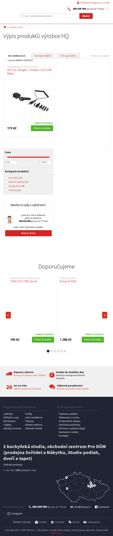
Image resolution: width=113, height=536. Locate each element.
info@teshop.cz (80, 506)
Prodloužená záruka (69, 421)
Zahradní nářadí (33, 428)
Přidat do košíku (42, 128)
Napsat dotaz (28, 232)
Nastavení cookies (69, 432)
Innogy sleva (16, 186)
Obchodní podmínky (69, 424)
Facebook (102, 506)
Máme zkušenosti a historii (27, 388)
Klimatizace (9, 421)
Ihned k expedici (18, 181)
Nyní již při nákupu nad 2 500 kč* (30, 375)
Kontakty (63, 435)
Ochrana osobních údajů (72, 428)
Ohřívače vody (11, 417)
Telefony (14, 190)
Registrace (97, 2)
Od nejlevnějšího (42, 55)
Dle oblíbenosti (16, 55)
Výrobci (13, 27)
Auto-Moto (15, 177)
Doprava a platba (68, 413)
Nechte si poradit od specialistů (73, 388)
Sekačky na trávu (12, 428)
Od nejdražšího (68, 55)
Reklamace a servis (69, 417)
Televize (29, 421)
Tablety (7, 424)
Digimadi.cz (56, 533)
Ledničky (8, 413)
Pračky (28, 413)
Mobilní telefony (33, 424)
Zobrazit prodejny (12, 464)
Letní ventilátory (33, 417)
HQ (21, 27)
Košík (107, 2)
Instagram (15, 513)
